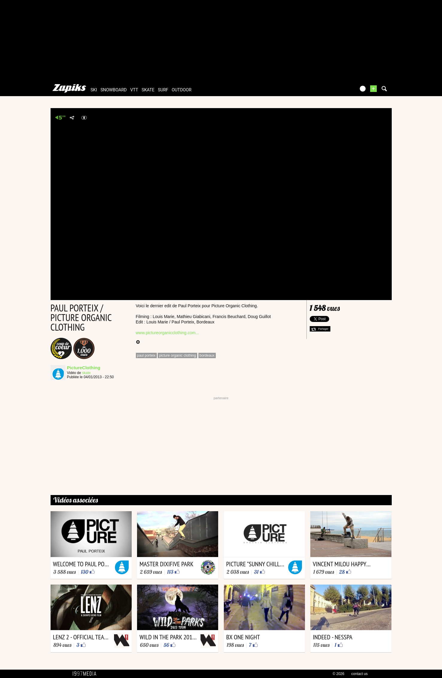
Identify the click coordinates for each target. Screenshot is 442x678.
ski (94, 90)
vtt (134, 90)
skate (148, 90)
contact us (359, 674)
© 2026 (338, 674)
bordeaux (207, 355)
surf (163, 90)
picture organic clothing (177, 355)
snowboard (114, 90)
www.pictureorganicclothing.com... (167, 332)
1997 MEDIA (86, 674)
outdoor (182, 90)
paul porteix (146, 355)
